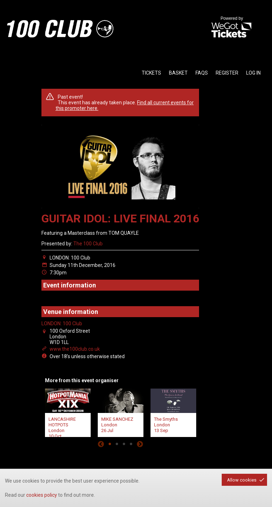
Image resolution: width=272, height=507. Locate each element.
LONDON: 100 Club (61, 323)
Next (139, 444)
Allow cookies (241, 480)
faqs (202, 73)
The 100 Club (88, 243)
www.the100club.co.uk (75, 349)
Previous (100, 444)
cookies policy (41, 495)
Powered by (232, 27)
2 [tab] (117, 444)
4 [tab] (131, 444)
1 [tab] (110, 444)
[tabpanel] (67, 412)
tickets (151, 73)
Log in (253, 73)
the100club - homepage (60, 28)
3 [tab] (124, 444)
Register (227, 73)
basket (178, 73)
